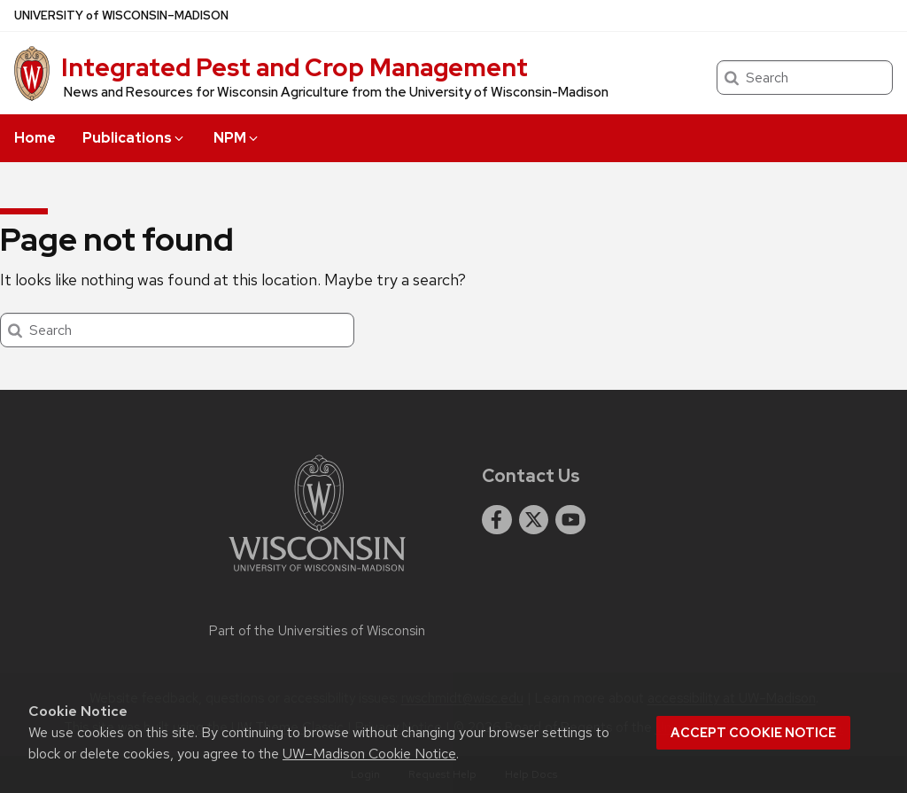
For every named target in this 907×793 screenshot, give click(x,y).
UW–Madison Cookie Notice (369, 753)
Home (35, 137)
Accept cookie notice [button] (753, 733)
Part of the (317, 631)
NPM (236, 137)
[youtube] (570, 520)
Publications (134, 137)
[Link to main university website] (317, 574)
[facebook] (497, 520)
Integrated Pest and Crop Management (294, 67)
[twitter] (534, 520)
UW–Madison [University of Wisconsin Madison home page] (121, 15)
